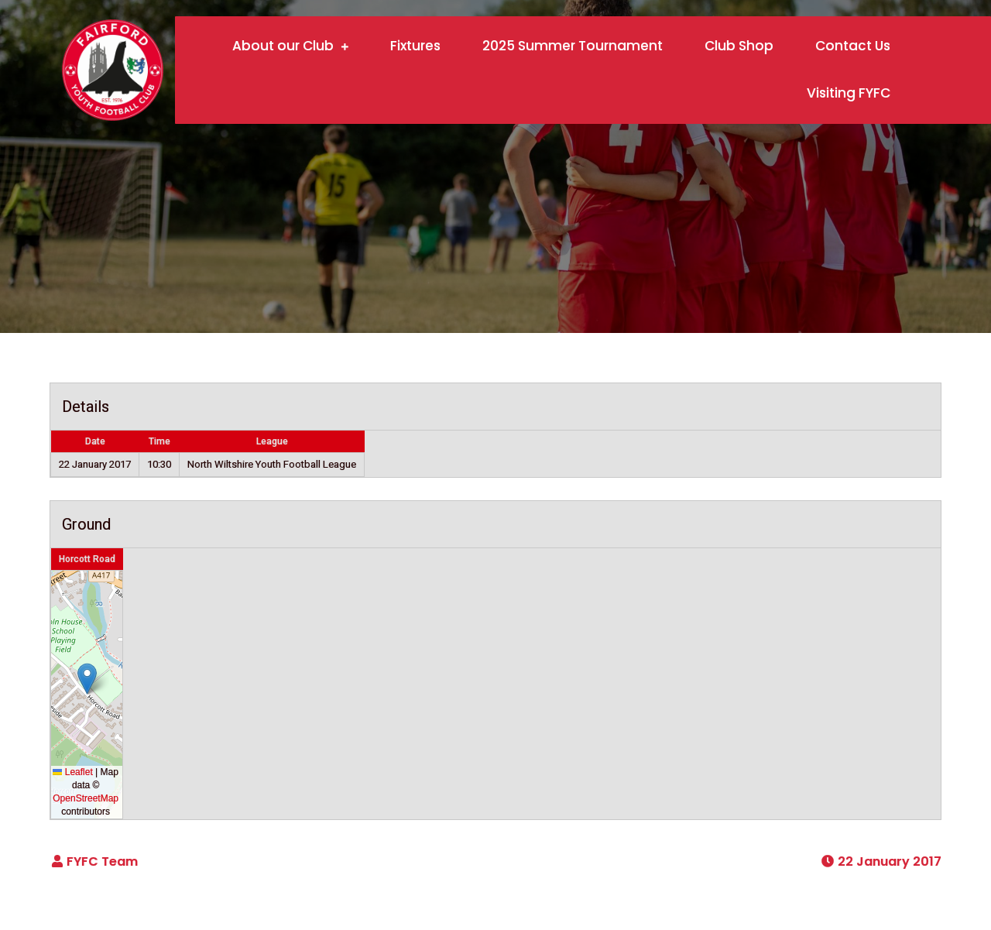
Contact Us (852, 45)
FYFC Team (102, 861)
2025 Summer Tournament (572, 45)
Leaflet (72, 772)
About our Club (283, 45)
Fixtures (415, 45)
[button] (87, 679)
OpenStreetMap (85, 798)
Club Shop (739, 45)
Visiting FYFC (848, 93)
